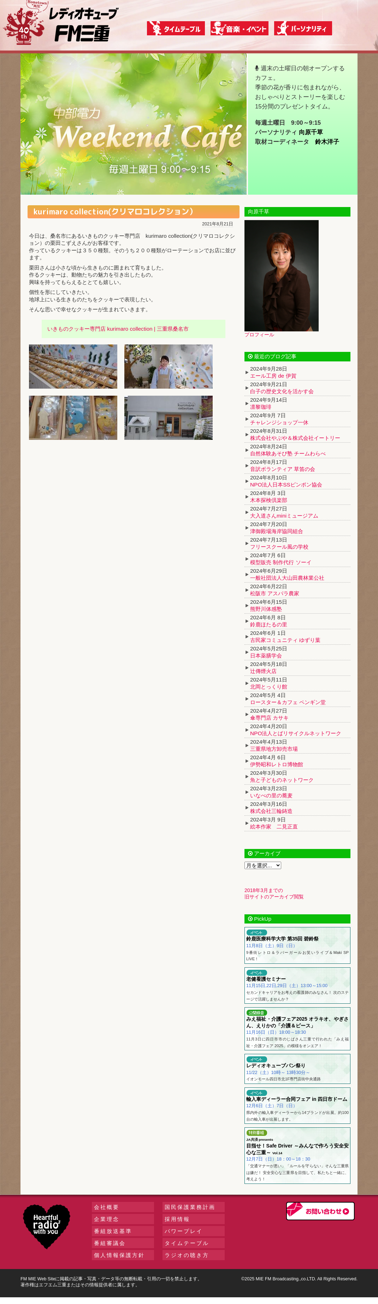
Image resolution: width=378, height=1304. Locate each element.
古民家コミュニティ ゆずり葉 (285, 640)
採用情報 (177, 1219)
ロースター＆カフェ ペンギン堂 (288, 702)
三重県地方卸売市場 (274, 749)
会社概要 (106, 1207)
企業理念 (106, 1219)
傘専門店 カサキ (269, 718)
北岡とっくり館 (268, 687)
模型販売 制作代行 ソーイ (281, 562)
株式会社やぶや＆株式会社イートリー (295, 438)
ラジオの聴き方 (187, 1255)
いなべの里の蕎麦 (271, 795)
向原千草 (311, 132)
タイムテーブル (187, 1243)
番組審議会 (110, 1243)
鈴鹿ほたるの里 (268, 624)
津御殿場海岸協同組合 (276, 531)
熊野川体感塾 (266, 609)
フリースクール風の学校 (279, 547)
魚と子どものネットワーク (282, 780)
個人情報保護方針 (119, 1255)
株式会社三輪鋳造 (271, 811)
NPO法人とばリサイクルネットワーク (295, 733)
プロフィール (259, 334)
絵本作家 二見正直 (274, 827)
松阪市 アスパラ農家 (274, 593)
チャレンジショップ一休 (279, 422)
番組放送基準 (113, 1231)
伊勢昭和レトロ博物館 (276, 764)
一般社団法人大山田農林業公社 (287, 578)
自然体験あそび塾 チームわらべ (288, 453)
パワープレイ (184, 1231)
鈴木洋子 (327, 141)
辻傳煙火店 (263, 671)
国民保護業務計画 (190, 1207)
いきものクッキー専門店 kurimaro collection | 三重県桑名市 (118, 329)
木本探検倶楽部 (268, 500)
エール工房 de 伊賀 (273, 376)
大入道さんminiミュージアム (284, 516)
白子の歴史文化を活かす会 (282, 391)
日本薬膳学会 (266, 656)
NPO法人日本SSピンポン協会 (286, 485)
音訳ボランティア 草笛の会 (282, 469)
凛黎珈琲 (260, 407)
